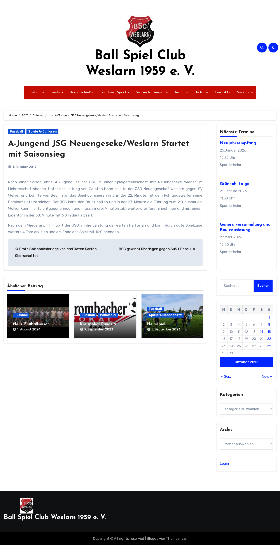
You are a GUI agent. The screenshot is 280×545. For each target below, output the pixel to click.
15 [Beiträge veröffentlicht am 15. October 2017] (269, 332)
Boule (55, 92)
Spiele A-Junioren (42, 131)
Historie (201, 92)
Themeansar (176, 538)
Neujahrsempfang (238, 143)
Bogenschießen (83, 92)
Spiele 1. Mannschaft (165, 315)
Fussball (34, 92)
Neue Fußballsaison (31, 324)
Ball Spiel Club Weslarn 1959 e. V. (55, 517)
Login (224, 463)
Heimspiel (156, 324)
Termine (181, 92)
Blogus (152, 538)
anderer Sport (115, 92)
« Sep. (226, 376)
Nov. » (267, 376)
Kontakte (222, 92)
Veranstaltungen (151, 92)
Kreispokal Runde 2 (98, 324)
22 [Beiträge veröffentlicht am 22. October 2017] (269, 339)
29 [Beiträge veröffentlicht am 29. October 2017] (269, 346)
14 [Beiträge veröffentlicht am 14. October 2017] (261, 332)
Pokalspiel (108, 315)
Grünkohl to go (234, 184)
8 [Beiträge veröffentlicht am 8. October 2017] (269, 325)
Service (244, 92)
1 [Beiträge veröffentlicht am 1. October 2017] (269, 318)
